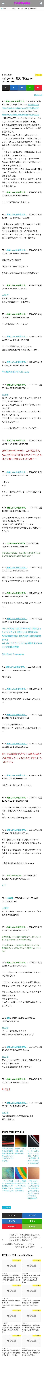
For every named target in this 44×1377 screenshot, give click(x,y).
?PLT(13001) (33, 105)
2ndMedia (22, 3)
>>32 (4, 295)
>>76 (4, 908)
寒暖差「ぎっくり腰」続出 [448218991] (20, 1150)
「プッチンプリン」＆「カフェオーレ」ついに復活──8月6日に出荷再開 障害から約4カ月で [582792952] (33, 1155)
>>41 (4, 1112)
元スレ (37, 95)
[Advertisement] (22, 43)
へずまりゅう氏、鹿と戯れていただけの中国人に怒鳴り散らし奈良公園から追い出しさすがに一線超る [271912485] (33, 1189)
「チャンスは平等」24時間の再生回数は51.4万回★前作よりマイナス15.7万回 (8, 1186)
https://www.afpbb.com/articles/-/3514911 (19, 115)
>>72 (4, 1028)
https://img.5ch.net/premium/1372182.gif (19, 108)
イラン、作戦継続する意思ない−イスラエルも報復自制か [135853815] (20, 1186)
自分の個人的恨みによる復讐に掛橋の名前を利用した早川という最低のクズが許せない (7, 1154)
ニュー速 (7, 1207)
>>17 (4, 1057)
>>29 (4, 395)
